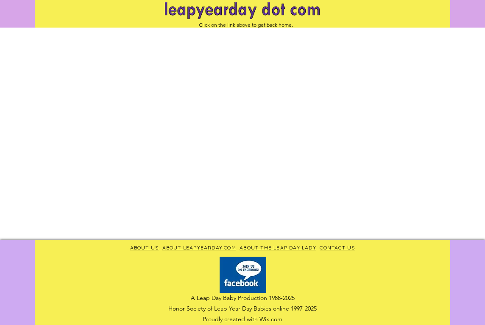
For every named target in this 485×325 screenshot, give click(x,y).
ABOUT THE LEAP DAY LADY (278, 247)
